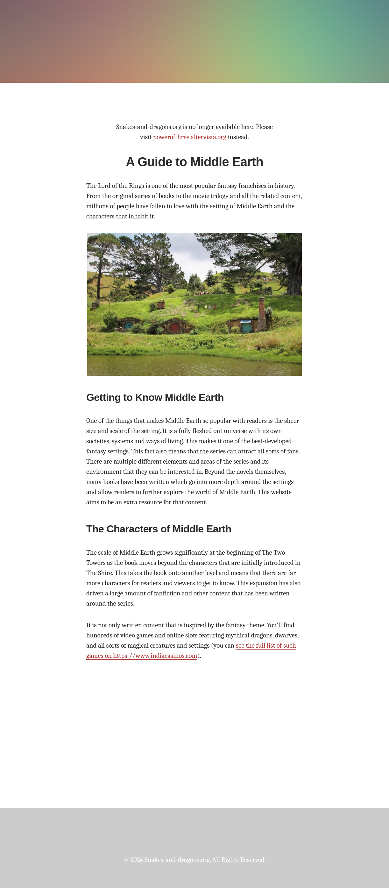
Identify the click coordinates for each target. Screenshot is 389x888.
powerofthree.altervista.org (189, 137)
